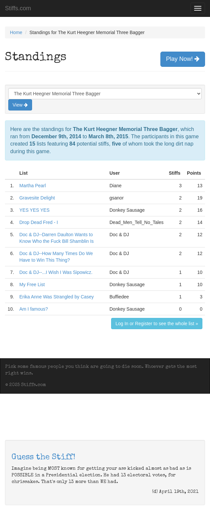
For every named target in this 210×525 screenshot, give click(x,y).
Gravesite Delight (37, 197)
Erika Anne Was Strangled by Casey (56, 296)
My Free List (32, 284)
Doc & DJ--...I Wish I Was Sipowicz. (55, 272)
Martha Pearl (32, 185)
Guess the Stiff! (43, 457)
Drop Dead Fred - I (38, 222)
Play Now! (182, 59)
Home (16, 32)
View (20, 105)
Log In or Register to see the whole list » (156, 323)
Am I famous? (33, 309)
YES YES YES (34, 210)
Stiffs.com (18, 8)
